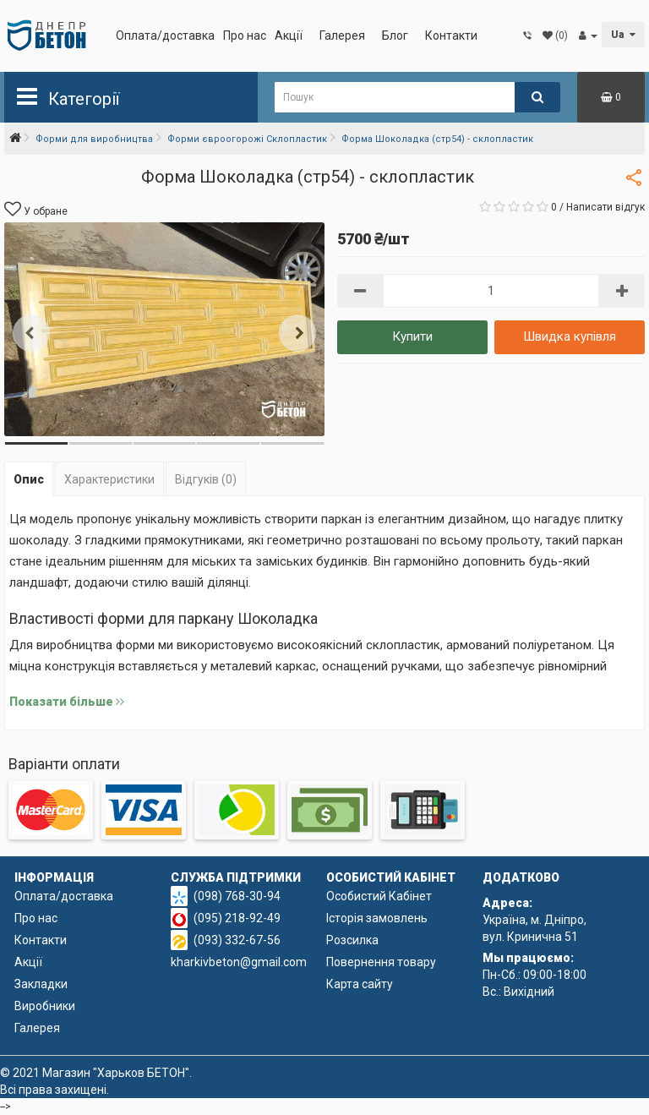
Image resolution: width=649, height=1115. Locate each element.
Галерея (342, 35)
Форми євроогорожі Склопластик (247, 139)
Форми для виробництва (94, 139)
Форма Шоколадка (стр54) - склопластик (437, 139)
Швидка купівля (569, 336)
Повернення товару (381, 962)
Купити (412, 336)
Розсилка (352, 940)
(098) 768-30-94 (237, 896)
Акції (289, 35)
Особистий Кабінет (379, 896)
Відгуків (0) (206, 479)
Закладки (41, 984)
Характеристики (109, 479)
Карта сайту (359, 984)
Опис (29, 479)
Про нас (244, 35)
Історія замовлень (377, 918)
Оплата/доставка (165, 35)
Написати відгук (605, 207)
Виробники (44, 1006)
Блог (395, 35)
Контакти (451, 35)
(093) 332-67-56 (237, 940)
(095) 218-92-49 (237, 918)
